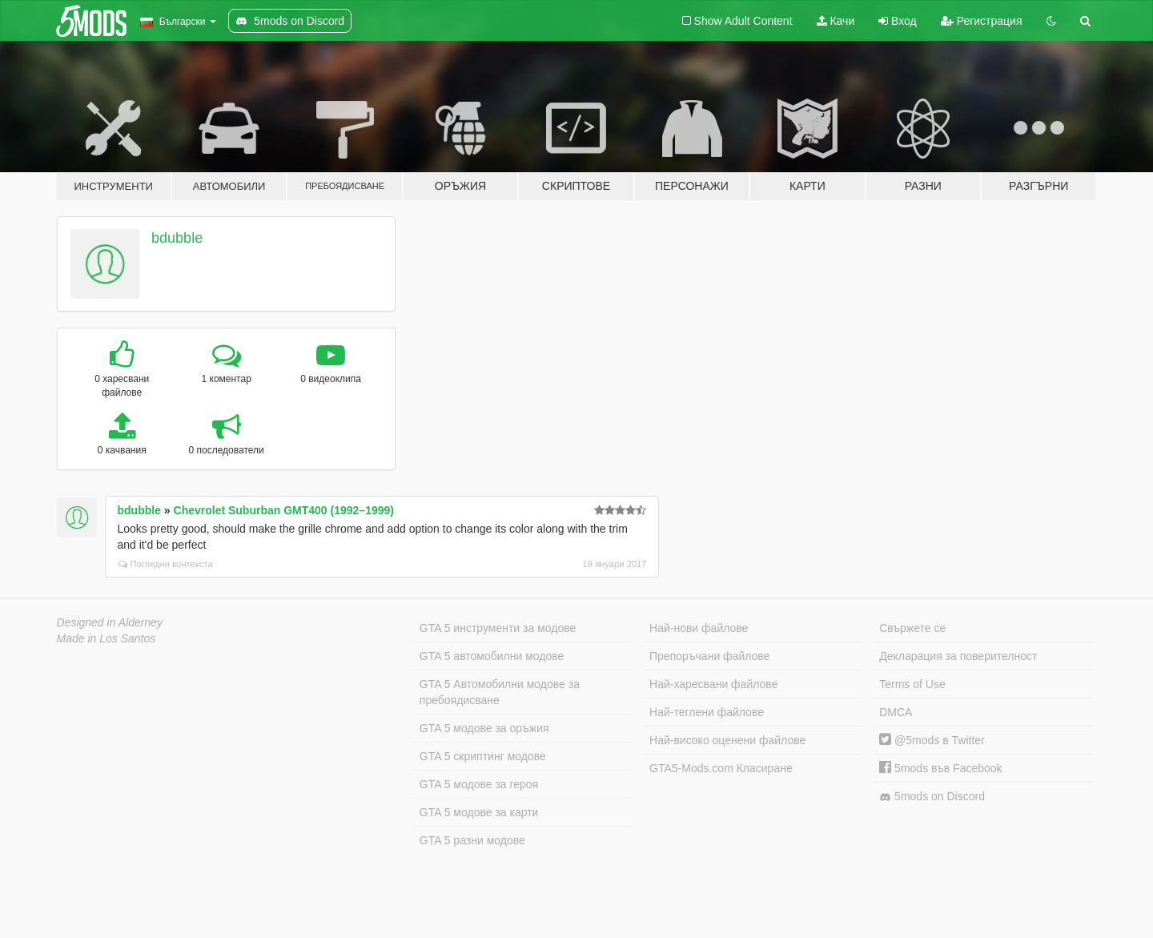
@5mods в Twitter (932, 740)
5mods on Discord (932, 796)
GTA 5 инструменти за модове (498, 628)
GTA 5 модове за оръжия (484, 728)
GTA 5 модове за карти (479, 812)
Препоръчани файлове (709, 656)
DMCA (895, 712)
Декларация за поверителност (958, 656)
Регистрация (981, 20)
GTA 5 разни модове (472, 840)
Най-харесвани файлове (713, 684)
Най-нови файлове (698, 628)
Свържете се (912, 628)
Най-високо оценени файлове (727, 740)
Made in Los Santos (106, 638)
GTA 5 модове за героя (479, 784)
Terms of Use (912, 684)
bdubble (177, 238)
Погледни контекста (166, 564)
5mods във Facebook (940, 768)
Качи (836, 20)
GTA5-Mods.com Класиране (721, 768)
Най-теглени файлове (706, 712)
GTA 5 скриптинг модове (483, 756)
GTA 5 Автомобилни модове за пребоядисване (500, 692)
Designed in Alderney (110, 622)
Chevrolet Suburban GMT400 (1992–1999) (284, 510)
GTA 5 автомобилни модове (492, 656)
